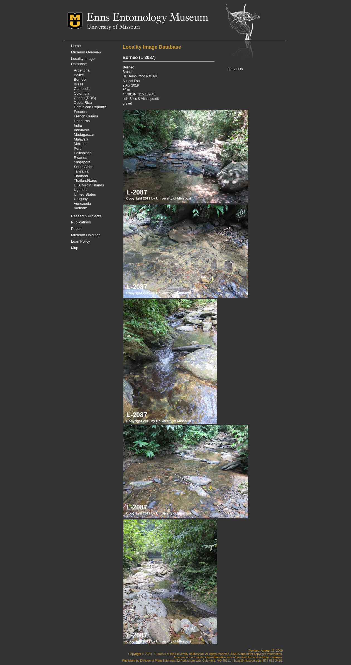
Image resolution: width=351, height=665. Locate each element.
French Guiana (86, 116)
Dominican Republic (90, 107)
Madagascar (84, 134)
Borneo (80, 79)
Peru (78, 148)
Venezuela (82, 203)
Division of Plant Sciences (157, 660)
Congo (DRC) (85, 98)
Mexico (80, 144)
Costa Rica (83, 102)
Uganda (80, 190)
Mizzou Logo (77, 21)
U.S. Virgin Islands (89, 185)
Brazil (78, 84)
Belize (79, 75)
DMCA (235, 654)
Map (74, 248)
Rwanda (80, 158)
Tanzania (81, 171)
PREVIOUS (235, 69)
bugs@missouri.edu (247, 660)
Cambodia (82, 89)
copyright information (268, 654)
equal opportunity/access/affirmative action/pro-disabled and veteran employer (230, 657)
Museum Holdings (86, 235)
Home (76, 46)
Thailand (81, 176)
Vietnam (80, 208)
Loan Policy (80, 241)
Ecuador (80, 112)
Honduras (82, 121)
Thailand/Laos (85, 180)
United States (85, 194)
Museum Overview (86, 52)
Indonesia (82, 130)
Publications (81, 222)
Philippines (83, 153)
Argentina (81, 70)
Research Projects (86, 216)
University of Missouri (113, 27)
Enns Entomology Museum (147, 18)
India (78, 125)
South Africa (84, 167)
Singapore (82, 162)
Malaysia (81, 139)
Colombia (81, 93)
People (76, 228)
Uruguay (81, 199)
